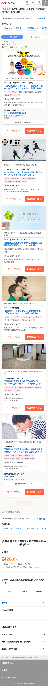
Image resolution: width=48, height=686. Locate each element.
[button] (24, 88)
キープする (13, 131)
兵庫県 (30, 657)
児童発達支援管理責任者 (19, 657)
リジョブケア (5, 657)
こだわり (24, 592)
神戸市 (4, 603)
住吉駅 (8, 28)
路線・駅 (39, 592)
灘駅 (19, 28)
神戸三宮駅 (32, 28)
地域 (9, 592)
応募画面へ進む (34, 131)
